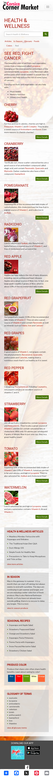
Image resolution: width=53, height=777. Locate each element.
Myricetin (8, 171)
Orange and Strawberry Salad (22, 633)
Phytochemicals (21, 387)
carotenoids (14, 706)
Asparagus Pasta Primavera (21, 638)
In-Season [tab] (17, 41)
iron (10, 720)
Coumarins (42, 387)
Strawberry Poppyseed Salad (21, 629)
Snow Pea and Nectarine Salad (22, 646)
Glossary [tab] (28, 41)
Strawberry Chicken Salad (20, 650)
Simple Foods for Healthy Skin (22, 552)
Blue (11, 676)
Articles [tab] (8, 41)
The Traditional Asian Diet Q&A (23, 543)
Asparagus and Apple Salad (21, 625)
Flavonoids (29, 168)
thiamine (13, 723)
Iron (30, 325)
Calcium (39, 325)
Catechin (23, 357)
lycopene (13, 701)
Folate (24, 325)
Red (18, 676)
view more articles (15, 564)
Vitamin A (17, 322)
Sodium (7, 213)
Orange (41, 676)
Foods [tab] (36, 41)
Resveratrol (27, 354)
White (34, 676)
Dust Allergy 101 (16, 548)
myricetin (13, 698)
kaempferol (14, 718)
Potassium (9, 126)
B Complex (32, 126)
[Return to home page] (26, 5)
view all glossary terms (17, 728)
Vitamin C (18, 126)
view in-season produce (17, 608)
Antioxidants (26, 129)
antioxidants (14, 703)
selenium (13, 709)
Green (26, 676)
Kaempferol (19, 174)
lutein (11, 712)
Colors (9, 45)
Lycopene (36, 66)
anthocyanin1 (15, 715)
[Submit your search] (45, 34)
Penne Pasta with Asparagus (22, 642)
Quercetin (39, 168)
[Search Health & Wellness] (23, 34)
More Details (42, 137)
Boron (38, 129)
